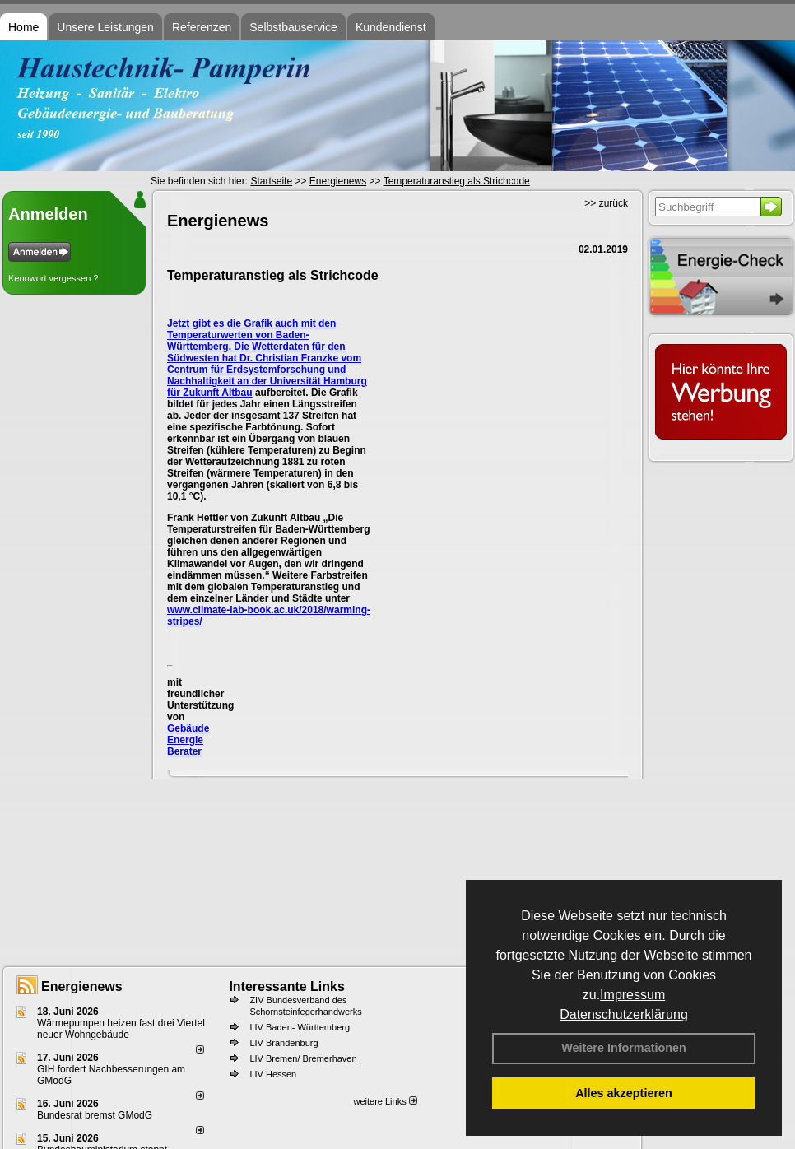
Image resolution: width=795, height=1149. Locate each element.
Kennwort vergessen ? (53, 278)
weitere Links (384, 1101)
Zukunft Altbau (217, 392)
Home (23, 27)
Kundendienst (391, 27)
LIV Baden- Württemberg (299, 1027)
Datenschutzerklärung (624, 1014)
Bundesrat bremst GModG (94, 1115)
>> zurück (606, 203)
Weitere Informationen (623, 1047)
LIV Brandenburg (283, 1043)
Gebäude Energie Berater (188, 740)
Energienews (82, 986)
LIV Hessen (272, 1074)
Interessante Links (287, 986)
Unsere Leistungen (105, 27)
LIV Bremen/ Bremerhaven (302, 1058)
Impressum (632, 995)
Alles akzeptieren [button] (623, 1093)
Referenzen (201, 27)
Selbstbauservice (293, 27)
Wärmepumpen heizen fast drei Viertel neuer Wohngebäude (121, 1028)
